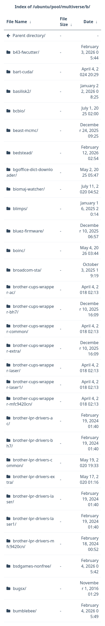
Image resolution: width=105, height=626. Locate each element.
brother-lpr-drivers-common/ (29, 462)
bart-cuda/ (23, 72)
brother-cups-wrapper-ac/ (30, 289)
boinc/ (19, 250)
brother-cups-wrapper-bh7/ (30, 309)
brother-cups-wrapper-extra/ (30, 348)
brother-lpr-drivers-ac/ (29, 420)
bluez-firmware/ (28, 231)
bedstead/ (23, 153)
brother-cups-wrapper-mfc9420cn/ (30, 401)
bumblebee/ (25, 611)
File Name (16, 21)
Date (88, 21)
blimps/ (20, 208)
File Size (64, 21)
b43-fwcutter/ (26, 52)
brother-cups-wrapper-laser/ (30, 367)
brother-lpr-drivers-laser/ (30, 499)
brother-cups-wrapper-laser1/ (30, 384)
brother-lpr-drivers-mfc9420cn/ (30, 543)
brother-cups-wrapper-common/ (30, 328)
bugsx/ (19, 588)
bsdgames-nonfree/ (32, 566)
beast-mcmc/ (25, 130)
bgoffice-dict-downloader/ (29, 172)
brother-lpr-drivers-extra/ (30, 479)
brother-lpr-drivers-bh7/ (29, 443)
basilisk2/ (22, 91)
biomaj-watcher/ (29, 189)
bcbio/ (19, 111)
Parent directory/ (29, 35)
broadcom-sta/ (27, 270)
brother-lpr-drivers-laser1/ (30, 521)
